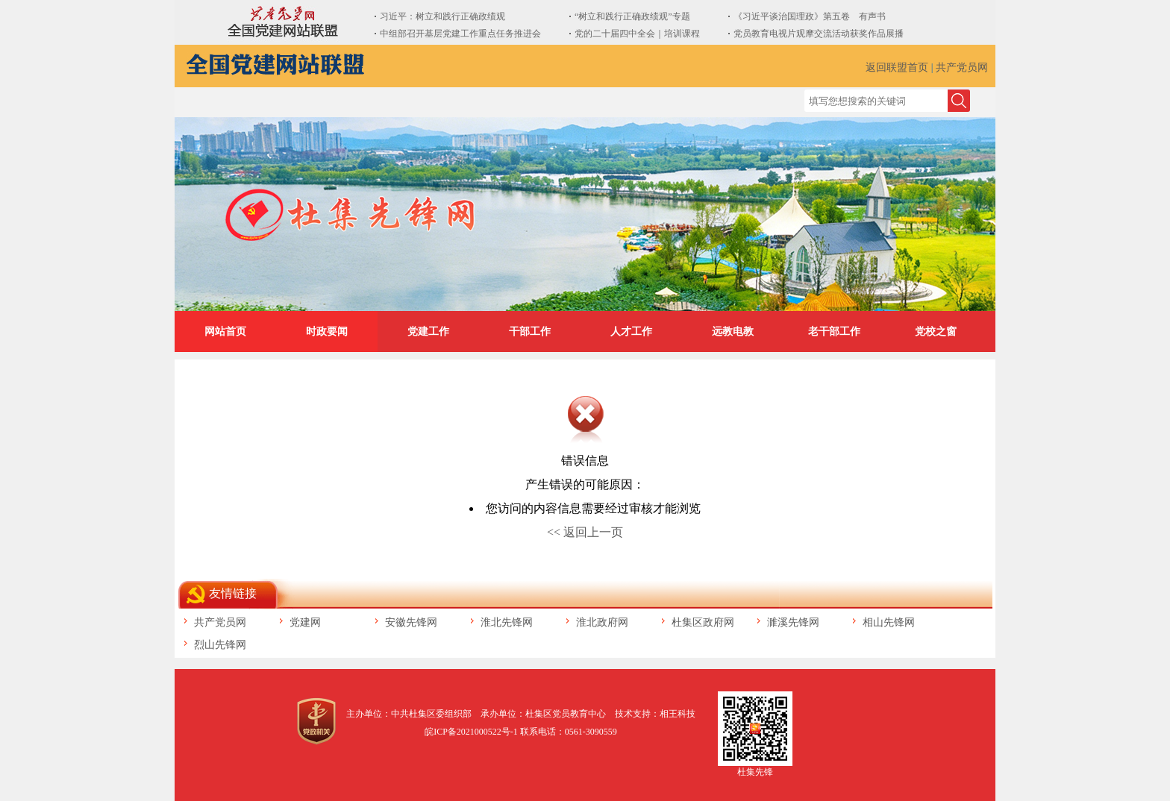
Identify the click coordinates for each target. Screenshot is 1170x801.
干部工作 (530, 331)
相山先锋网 (889, 622)
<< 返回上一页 (585, 532)
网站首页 (225, 331)
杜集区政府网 (703, 622)
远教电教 (733, 331)
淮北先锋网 (507, 622)
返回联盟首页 (897, 67)
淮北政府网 (602, 622)
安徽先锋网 (411, 622)
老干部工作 (834, 331)
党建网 (305, 622)
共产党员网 (962, 67)
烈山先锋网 (220, 644)
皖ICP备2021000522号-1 (471, 731)
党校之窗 (936, 331)
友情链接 (233, 593)
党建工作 (428, 331)
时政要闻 (327, 331)
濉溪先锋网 (793, 622)
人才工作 (631, 331)
